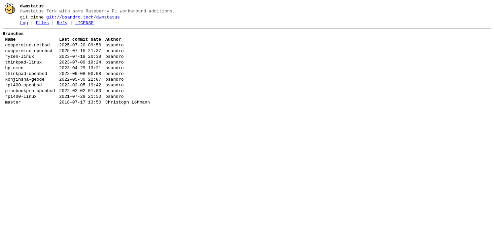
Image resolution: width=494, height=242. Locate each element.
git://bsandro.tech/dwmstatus (83, 19)
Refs (62, 26)
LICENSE (84, 26)
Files (42, 26)
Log (24, 26)
